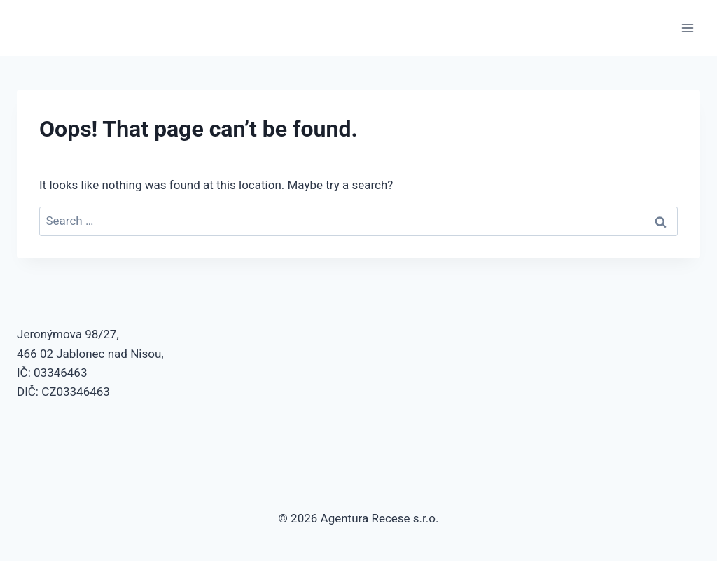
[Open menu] (687, 28)
